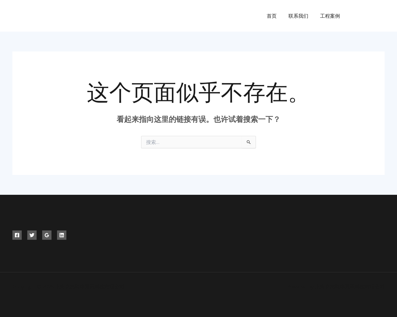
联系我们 (301, 15)
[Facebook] (354, 16)
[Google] (46, 235)
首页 (276, 15)
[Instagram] (382, 16)
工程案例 (331, 15)
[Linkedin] (61, 235)
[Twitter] (368, 16)
